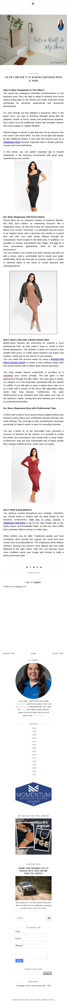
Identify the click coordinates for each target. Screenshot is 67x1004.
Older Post (58, 654)
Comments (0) (34, 573)
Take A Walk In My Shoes (30, 1000)
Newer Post (9, 654)
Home (33, 654)
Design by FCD (48, 1000)
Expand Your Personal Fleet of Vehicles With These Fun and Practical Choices (33, 871)
